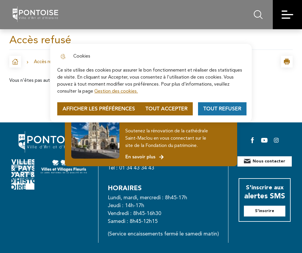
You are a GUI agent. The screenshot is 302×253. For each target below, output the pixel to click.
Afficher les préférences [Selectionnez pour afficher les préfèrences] (99, 109)
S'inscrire (264, 211)
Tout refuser (222, 109)
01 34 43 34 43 (136, 168)
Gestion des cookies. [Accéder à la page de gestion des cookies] (116, 91)
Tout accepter (166, 109)
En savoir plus (144, 157)
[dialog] (150, 83)
